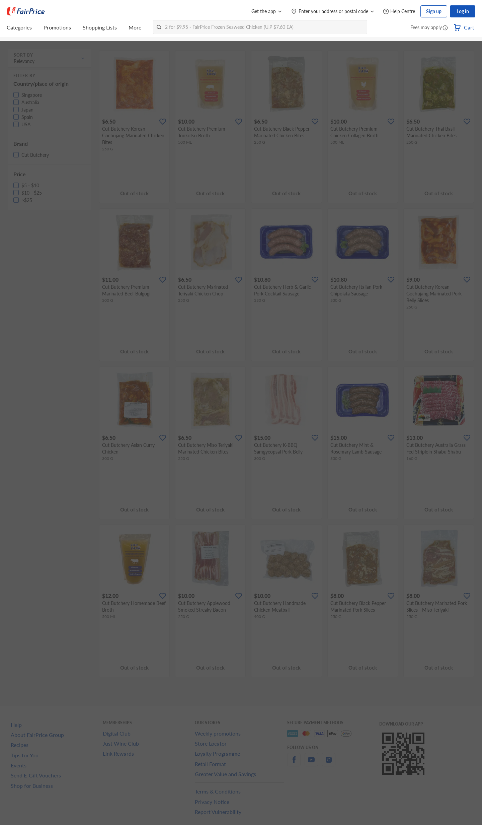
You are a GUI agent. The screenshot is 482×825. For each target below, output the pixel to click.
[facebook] (294, 763)
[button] (445, 28)
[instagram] (328, 763)
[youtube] (311, 763)
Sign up (433, 11)
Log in (463, 11)
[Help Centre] (399, 11)
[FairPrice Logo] (26, 11)
